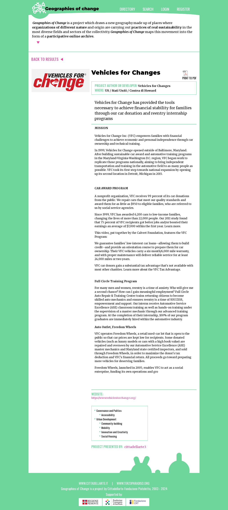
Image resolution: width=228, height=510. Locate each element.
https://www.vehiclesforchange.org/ (113, 398)
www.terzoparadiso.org (133, 483)
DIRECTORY (127, 9)
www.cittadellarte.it (93, 483)
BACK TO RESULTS (47, 59)
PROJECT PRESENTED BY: (107, 446)
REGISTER (183, 9)
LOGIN (165, 9)
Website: (97, 394)
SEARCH (148, 9)
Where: (99, 90)
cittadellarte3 (135, 447)
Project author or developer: (116, 85)
